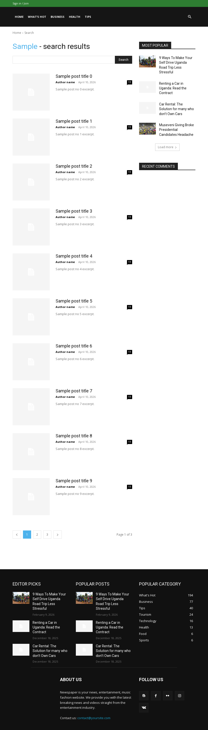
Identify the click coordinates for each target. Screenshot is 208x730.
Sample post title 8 (74, 435)
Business (57, 17)
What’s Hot (37, 17)
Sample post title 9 (74, 480)
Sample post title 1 (74, 121)
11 (129, 82)
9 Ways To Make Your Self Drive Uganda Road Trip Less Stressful (176, 62)
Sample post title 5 (74, 301)
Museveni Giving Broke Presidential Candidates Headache (175, 116)
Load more (167, 132)
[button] (189, 17)
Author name (65, 82)
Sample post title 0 (74, 76)
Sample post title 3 (74, 211)
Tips (88, 17)
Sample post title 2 (74, 166)
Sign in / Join (21, 3)
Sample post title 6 (74, 345)
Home (19, 17)
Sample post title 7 (74, 390)
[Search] (123, 60)
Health (74, 17)
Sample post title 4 (74, 256)
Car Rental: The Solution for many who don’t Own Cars (175, 97)
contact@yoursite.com (93, 703)
